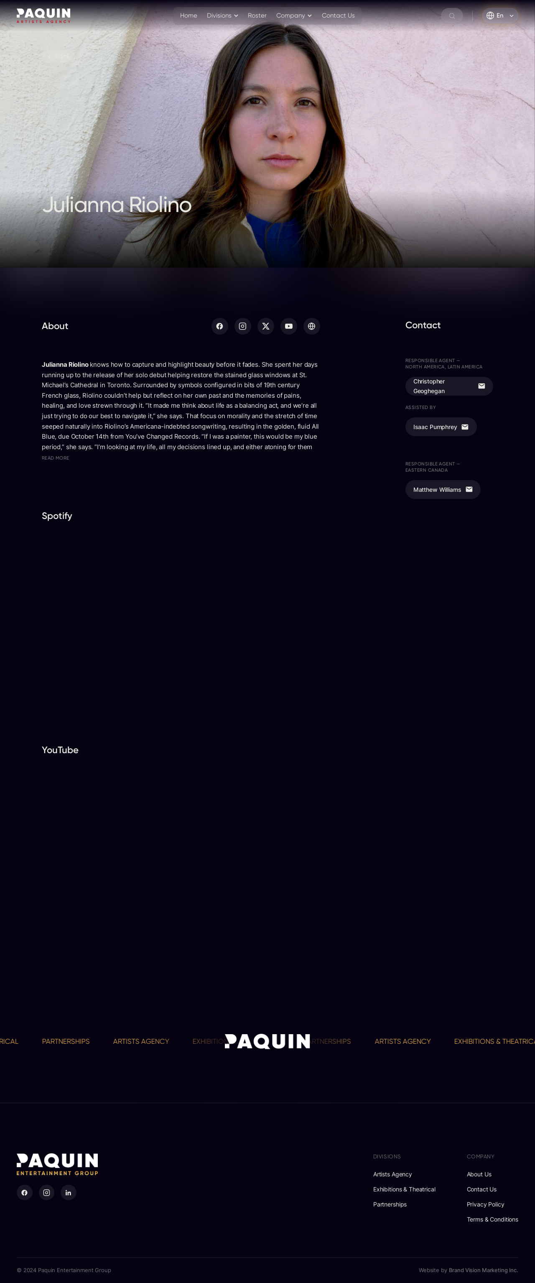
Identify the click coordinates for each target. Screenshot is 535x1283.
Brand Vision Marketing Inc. (483, 1270)
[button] (223, 16)
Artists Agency (152, 1041)
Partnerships (77, 1041)
